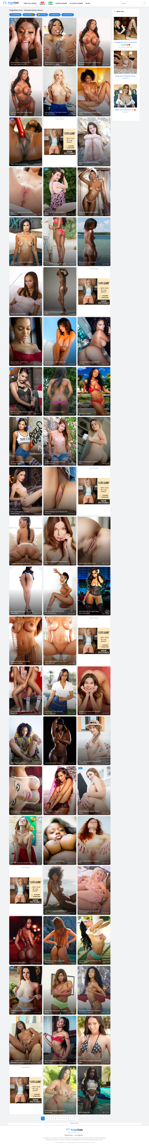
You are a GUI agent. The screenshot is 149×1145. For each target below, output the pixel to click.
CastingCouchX (55, 14)
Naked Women (69, 1135)
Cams (50, 3)
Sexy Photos (15, 15)
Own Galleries (30, 3)
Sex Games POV (67, 14)
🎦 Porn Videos (42, 14)
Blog (88, 3)
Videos (42, 3)
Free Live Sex (29, 15)
